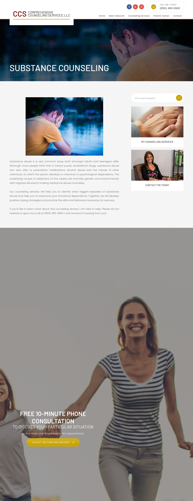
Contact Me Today (157, 185)
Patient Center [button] (161, 15)
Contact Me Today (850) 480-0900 (50, 442)
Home (102, 15)
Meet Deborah (116, 15)
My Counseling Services (157, 141)
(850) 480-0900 (170, 8)
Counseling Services (139, 15)
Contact (177, 15)
